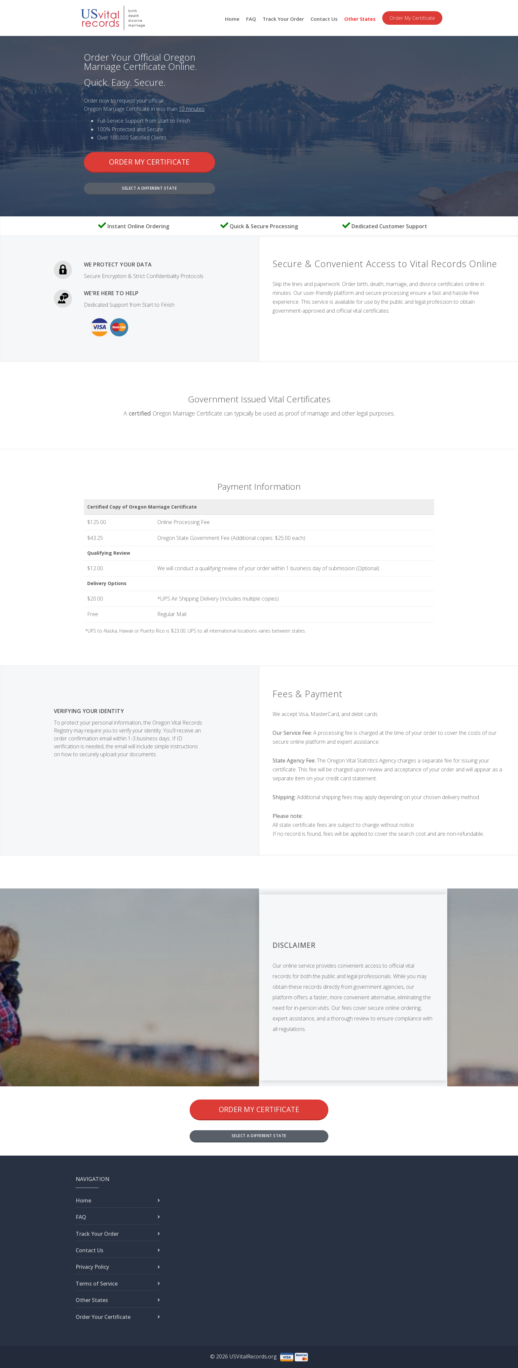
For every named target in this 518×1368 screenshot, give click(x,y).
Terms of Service (97, 1283)
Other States (360, 19)
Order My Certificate (412, 18)
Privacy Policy (92, 1266)
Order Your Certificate (103, 1317)
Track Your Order (283, 19)
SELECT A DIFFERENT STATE (149, 188)
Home (232, 19)
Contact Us (324, 19)
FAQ (251, 19)
